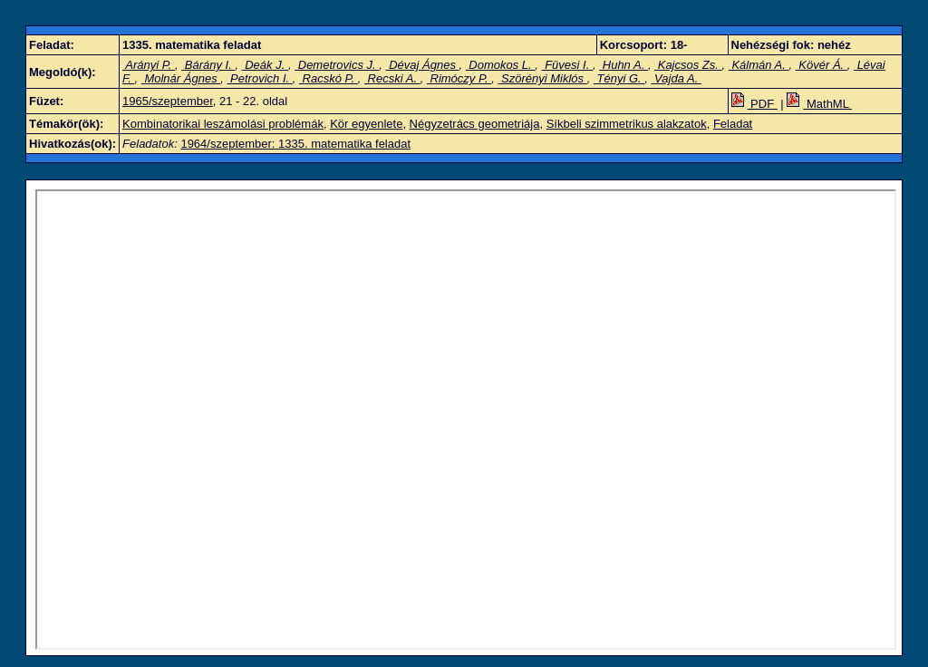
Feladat (732, 123)
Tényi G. (619, 78)
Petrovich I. (259, 78)
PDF (754, 104)
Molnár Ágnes (180, 78)
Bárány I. (208, 65)
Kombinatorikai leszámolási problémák (223, 123)
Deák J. (265, 65)
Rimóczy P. (459, 78)
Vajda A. (676, 78)
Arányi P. (148, 65)
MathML (819, 104)
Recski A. (392, 78)
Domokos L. (501, 65)
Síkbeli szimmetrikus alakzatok (626, 123)
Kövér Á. (821, 65)
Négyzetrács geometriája (475, 123)
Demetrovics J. (337, 65)
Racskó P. (328, 78)
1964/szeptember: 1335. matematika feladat (295, 143)
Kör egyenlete (366, 123)
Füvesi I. (567, 65)
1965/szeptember (167, 101)
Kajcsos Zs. (687, 65)
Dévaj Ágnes (422, 65)
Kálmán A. (759, 65)
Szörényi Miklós (542, 78)
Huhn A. (623, 65)
